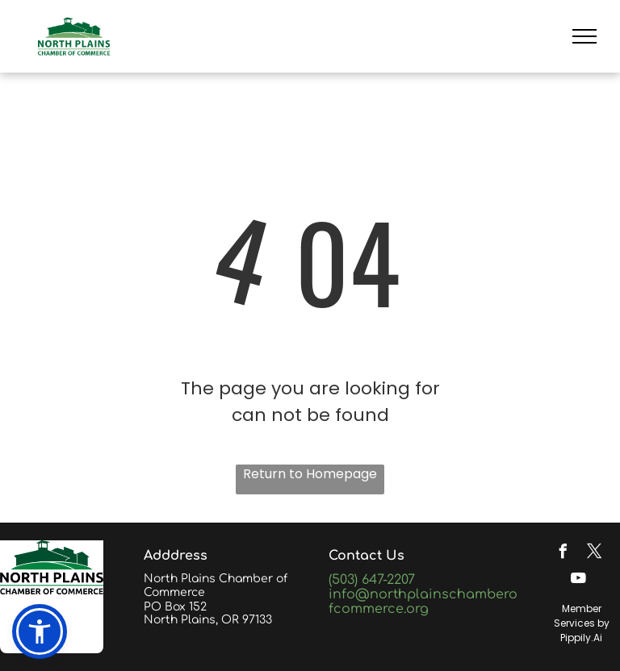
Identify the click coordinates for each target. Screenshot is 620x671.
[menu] (584, 36)
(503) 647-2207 (372, 580)
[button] (39, 631)
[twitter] (594, 553)
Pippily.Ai (581, 637)
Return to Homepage (310, 474)
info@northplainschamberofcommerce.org (423, 601)
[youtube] (579, 580)
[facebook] (562, 553)
